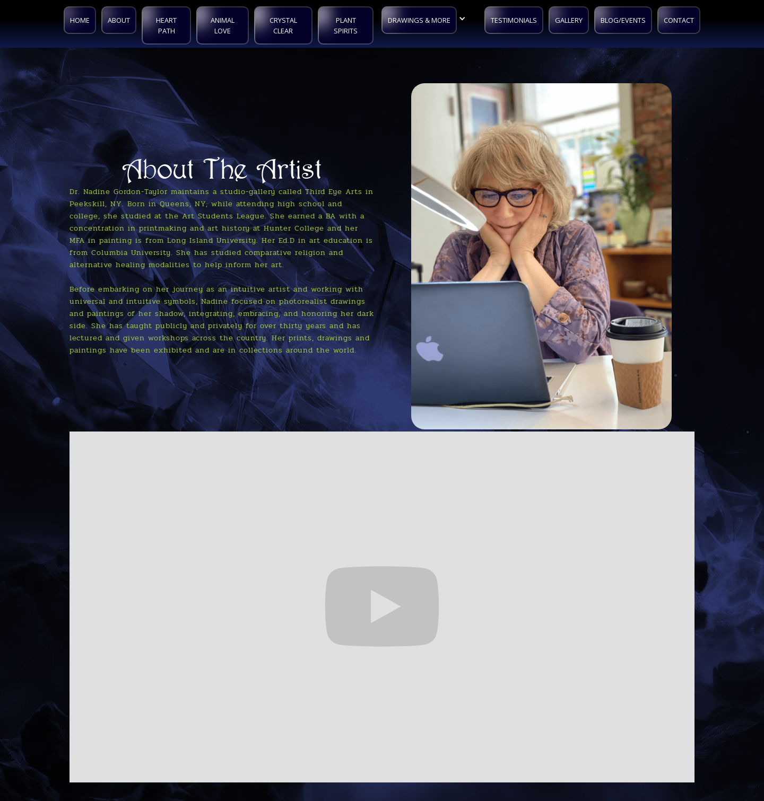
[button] (426, 19)
